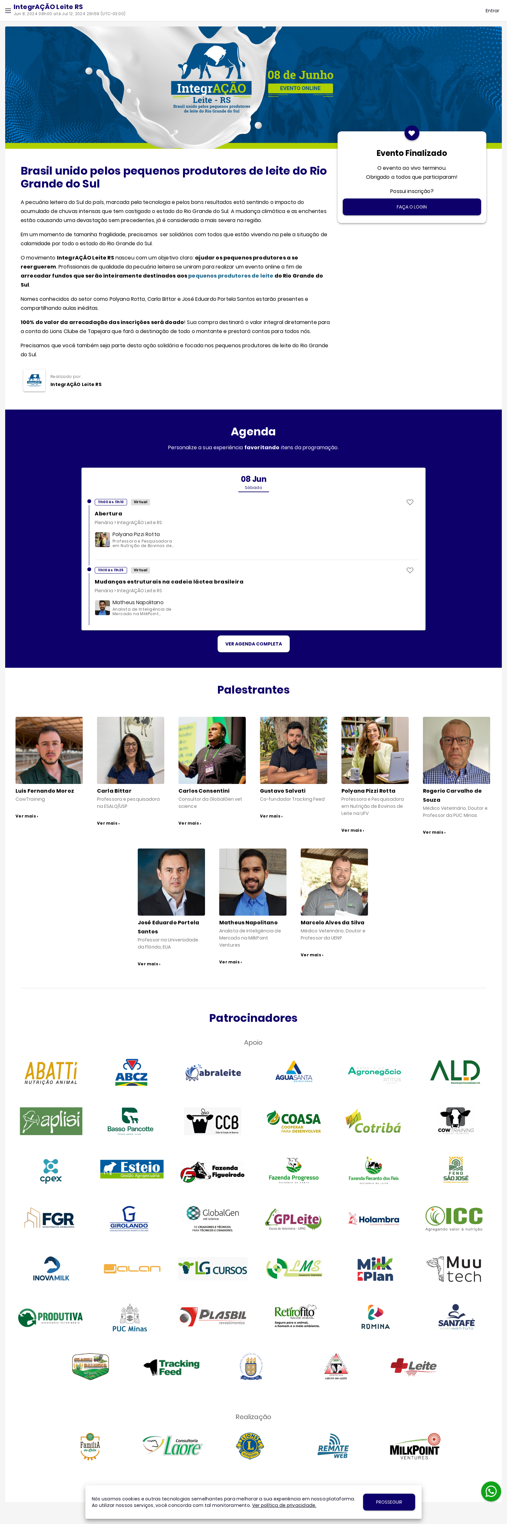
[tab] (253, 482)
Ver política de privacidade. (284, 1505)
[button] (8, 10)
